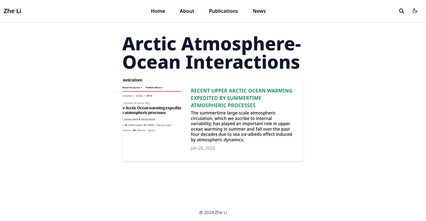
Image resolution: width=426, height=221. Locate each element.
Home (158, 11)
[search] (401, 11)
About (187, 11)
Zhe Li (12, 11)
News (259, 11)
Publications (223, 11)
